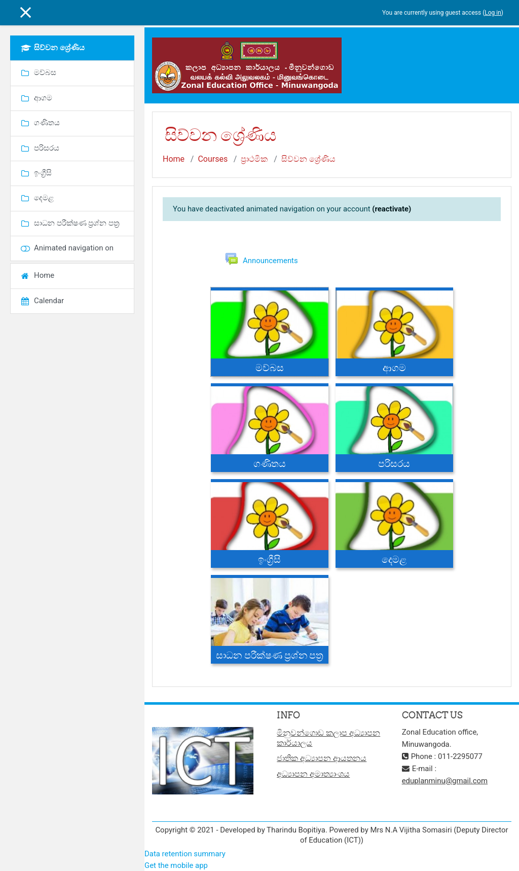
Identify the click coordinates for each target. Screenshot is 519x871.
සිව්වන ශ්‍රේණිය (308, 159)
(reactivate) (391, 208)
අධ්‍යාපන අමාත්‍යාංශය (313, 774)
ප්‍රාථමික (254, 159)
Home (173, 159)
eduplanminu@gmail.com (445, 780)
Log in (493, 12)
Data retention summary (185, 853)
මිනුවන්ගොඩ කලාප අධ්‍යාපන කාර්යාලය (328, 738)
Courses (213, 159)
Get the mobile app (176, 865)
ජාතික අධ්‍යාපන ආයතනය (321, 758)
